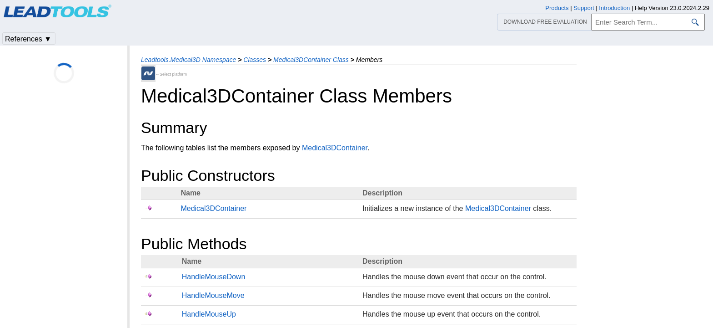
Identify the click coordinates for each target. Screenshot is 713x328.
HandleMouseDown (214, 277)
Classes (254, 59)
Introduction (614, 8)
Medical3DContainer (334, 148)
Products (556, 8)
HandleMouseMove (213, 295)
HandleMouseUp (209, 314)
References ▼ (28, 39)
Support (583, 8)
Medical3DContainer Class (311, 59)
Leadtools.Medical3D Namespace (188, 59)
